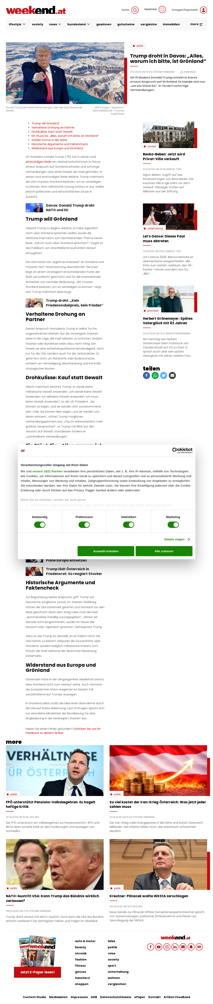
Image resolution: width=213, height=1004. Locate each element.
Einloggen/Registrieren (189, 10)
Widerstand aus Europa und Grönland (57, 148)
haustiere (82, 978)
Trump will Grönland (45, 123)
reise (111, 953)
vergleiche (149, 24)
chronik (81, 953)
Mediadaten (58, 997)
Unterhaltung (155, 228)
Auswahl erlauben (105, 551)
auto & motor (85, 941)
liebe (111, 941)
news (55, 24)
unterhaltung (118, 972)
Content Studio (34, 997)
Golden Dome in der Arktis (49, 140)
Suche (130, 10)
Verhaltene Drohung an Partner (53, 128)
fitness (80, 966)
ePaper (139, 997)
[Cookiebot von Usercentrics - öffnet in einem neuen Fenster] (175, 451)
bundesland (79, 24)
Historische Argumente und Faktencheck (60, 144)
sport (112, 966)
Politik (140, 45)
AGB (94, 997)
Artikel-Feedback (177, 997)
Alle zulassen (164, 551)
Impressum (79, 997)
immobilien (171, 24)
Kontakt (154, 997)
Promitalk (152, 310)
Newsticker (155, 9)
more (196, 24)
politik (112, 947)
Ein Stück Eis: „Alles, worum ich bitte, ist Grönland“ (65, 136)
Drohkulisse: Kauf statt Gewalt (52, 132)
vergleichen (117, 984)
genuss (80, 972)
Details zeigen (174, 539)
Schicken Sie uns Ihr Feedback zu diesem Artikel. (63, 731)
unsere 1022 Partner (47, 471)
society (37, 24)
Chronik (151, 146)
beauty (80, 947)
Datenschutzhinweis (115, 997)
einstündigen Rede (38, 162)
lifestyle (17, 24)
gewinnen (103, 24)
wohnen (114, 978)
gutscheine (126, 24)
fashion (81, 959)
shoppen (81, 984)
